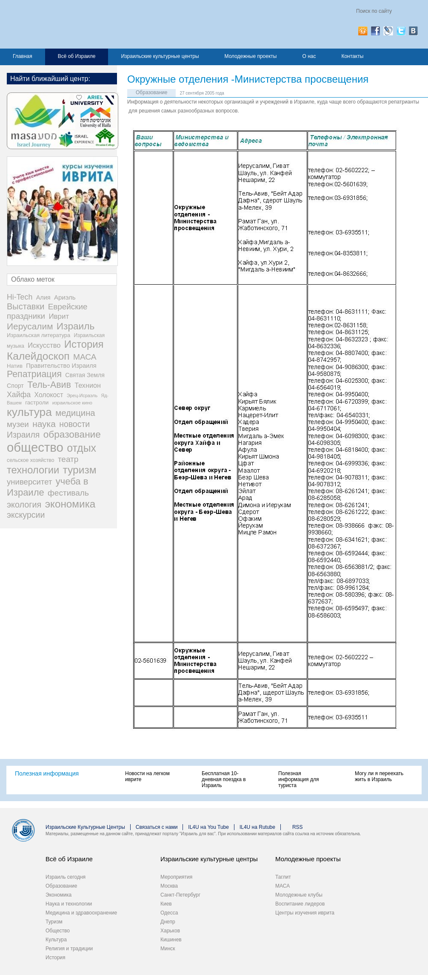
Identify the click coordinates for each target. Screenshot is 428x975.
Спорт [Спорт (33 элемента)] (15, 385)
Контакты (352, 56)
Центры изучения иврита (304, 913)
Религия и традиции (69, 949)
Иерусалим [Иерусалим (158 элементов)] (30, 326)
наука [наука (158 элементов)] (44, 424)
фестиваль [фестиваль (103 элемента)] (68, 492)
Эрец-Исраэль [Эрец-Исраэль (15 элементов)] (82, 395)
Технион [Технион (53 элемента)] (87, 385)
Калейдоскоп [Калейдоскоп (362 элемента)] (38, 356)
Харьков (170, 931)
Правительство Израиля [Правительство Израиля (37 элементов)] (61, 365)
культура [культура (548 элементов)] (29, 412)
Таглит (283, 877)
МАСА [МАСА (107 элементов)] (85, 356)
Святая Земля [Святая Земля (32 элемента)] (85, 375)
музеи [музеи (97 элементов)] (18, 424)
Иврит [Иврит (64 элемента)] (59, 316)
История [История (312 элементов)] (84, 344)
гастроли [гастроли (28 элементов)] (37, 402)
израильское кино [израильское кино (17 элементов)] (72, 402)
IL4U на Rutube (257, 827)
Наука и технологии (69, 904)
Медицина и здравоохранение (81, 913)
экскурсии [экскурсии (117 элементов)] (26, 514)
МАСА (282, 886)
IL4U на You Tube (208, 827)
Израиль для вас (90, 24)
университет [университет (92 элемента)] (29, 481)
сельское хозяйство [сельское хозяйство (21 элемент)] (30, 460)
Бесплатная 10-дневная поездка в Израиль (224, 779)
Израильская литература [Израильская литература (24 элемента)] (38, 335)
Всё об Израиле (77, 56)
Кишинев (171, 940)
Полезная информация (47, 773)
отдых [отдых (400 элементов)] (81, 448)
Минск (167, 949)
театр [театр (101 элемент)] (68, 459)
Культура (56, 940)
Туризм (54, 922)
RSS (297, 827)
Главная (22, 56)
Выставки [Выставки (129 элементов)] (25, 306)
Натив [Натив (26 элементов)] (15, 366)
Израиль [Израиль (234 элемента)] (75, 326)
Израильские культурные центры (160, 56)
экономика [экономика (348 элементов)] (70, 504)
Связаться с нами (156, 827)
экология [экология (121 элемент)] (24, 504)
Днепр (167, 922)
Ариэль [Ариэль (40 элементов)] (65, 297)
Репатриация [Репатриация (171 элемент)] (34, 374)
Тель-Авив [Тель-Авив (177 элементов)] (49, 385)
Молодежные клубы (298, 895)
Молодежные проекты (251, 56)
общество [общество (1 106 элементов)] (35, 447)
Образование (151, 92)
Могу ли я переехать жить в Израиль (379, 776)
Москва (169, 886)
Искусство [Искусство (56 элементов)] (44, 345)
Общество (58, 931)
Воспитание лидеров (300, 904)
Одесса (169, 913)
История (56, 958)
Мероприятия (176, 877)
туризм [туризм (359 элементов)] (80, 470)
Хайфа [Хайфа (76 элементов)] (19, 394)
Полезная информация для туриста (298, 779)
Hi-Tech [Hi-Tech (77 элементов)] (19, 297)
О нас (309, 56)
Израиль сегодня (66, 877)
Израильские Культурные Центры (85, 827)
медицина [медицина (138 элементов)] (75, 413)
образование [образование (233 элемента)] (72, 434)
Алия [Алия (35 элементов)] (43, 297)
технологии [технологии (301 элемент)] (33, 470)
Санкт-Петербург (180, 895)
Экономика (58, 895)
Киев (166, 904)
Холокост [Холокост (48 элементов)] (48, 394)
